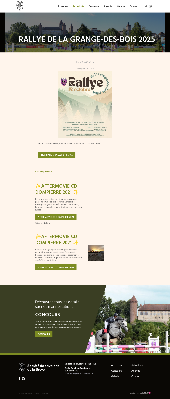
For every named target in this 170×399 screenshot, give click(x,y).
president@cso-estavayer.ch (79, 373)
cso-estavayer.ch (20, 6)
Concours (94, 6)
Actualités (78, 6)
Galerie (121, 6)
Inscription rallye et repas (57, 155)
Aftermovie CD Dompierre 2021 (56, 217)
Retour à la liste (85, 61)
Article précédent (44, 171)
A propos (63, 6)
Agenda (108, 6)
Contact (134, 6)
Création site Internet (142, 393)
